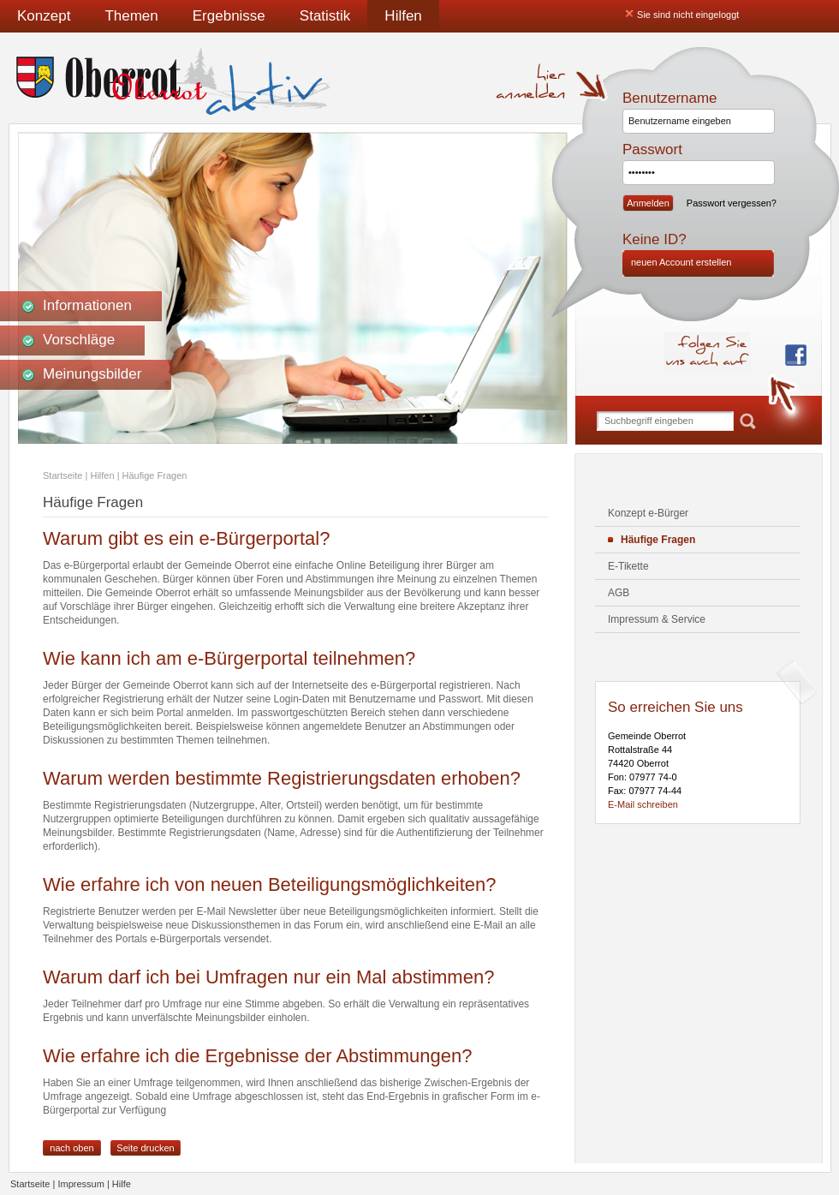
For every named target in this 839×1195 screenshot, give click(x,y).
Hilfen (402, 16)
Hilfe (121, 1184)
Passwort (652, 149)
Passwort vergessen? (732, 203)
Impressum (80, 1184)
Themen (131, 16)
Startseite (62, 475)
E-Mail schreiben (643, 804)
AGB (618, 593)
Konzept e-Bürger (648, 513)
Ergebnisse (229, 16)
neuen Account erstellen (681, 262)
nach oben (71, 1148)
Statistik (325, 16)
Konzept (43, 16)
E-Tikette (628, 566)
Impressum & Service (656, 619)
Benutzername (669, 98)
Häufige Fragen (154, 475)
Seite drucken (145, 1148)
